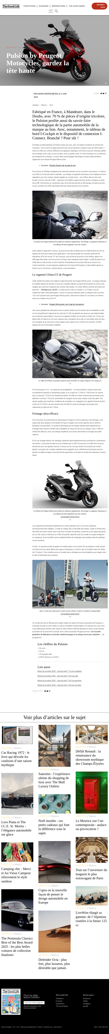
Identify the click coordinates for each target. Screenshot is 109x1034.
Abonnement (58, 1027)
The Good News (77, 6)
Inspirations (58, 6)
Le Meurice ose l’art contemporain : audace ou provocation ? (91, 825)
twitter (85, 1001)
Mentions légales (6, 1027)
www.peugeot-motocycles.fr (70, 517)
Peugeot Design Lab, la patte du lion (62, 165)
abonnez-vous (101, 6)
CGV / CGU (15, 1027)
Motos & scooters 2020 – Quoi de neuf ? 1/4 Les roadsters (60, 671)
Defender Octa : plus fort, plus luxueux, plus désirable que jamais (54, 964)
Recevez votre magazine (34, 1003)
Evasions (43, 6)
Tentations (29, 6)
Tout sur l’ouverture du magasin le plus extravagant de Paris (91, 874)
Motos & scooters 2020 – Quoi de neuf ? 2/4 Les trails (58, 676)
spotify (85, 1006)
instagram (86, 1004)
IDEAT (95, 1027)
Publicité (39, 1027)
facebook (86, 998)
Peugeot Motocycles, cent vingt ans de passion (66, 304)
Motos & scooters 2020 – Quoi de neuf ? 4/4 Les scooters (59, 685)
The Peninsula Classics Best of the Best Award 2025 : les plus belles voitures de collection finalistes (17, 946)
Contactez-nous (48, 1027)
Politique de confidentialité (28, 1027)
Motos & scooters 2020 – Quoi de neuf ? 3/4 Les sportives (59, 681)
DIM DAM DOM (103, 1027)
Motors (15, 47)
